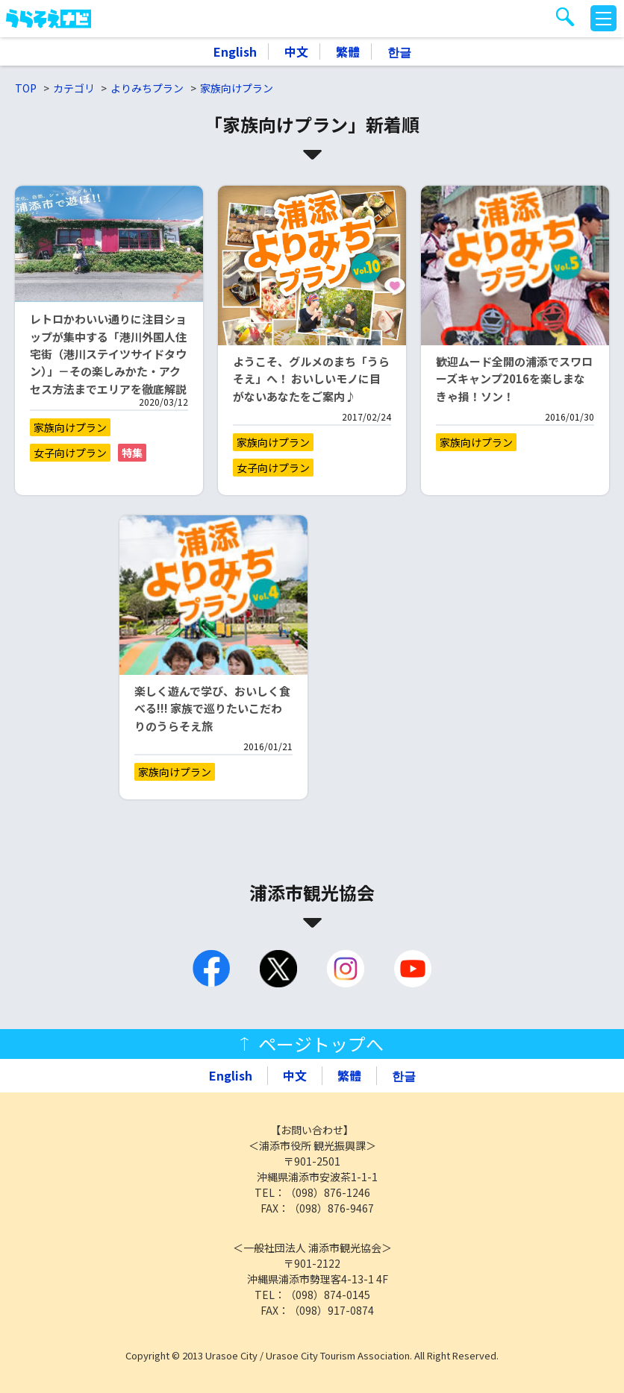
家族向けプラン (236, 88)
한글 (399, 51)
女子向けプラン (70, 452)
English (235, 51)
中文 (296, 51)
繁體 (348, 51)
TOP (26, 88)
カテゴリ (74, 88)
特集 (132, 452)
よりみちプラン (147, 88)
